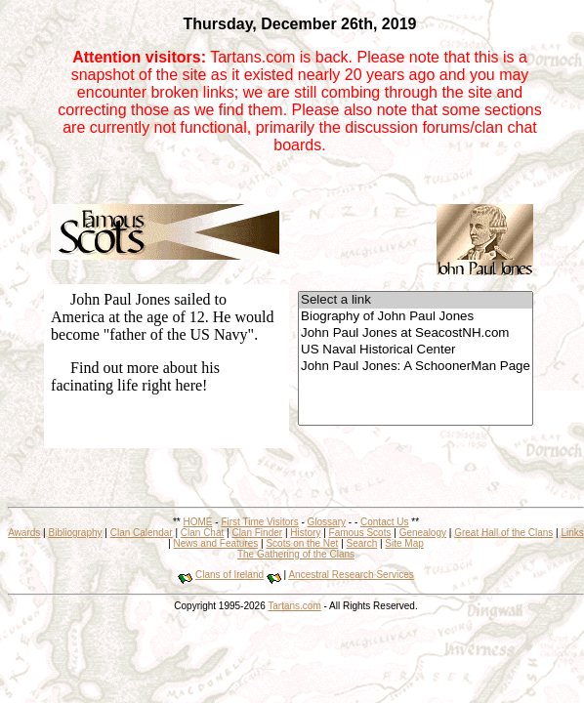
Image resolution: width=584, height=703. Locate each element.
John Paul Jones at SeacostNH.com (415, 333)
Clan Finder (256, 532)
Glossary (327, 522)
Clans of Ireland (229, 574)
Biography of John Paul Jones (415, 317)
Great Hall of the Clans (503, 532)
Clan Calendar (141, 532)
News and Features (216, 543)
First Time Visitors (259, 522)
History (305, 532)
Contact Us (384, 522)
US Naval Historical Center (415, 350)
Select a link (415, 300)
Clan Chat (202, 532)
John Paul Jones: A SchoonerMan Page (415, 366)
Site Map (404, 543)
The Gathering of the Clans (296, 554)
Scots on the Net (302, 543)
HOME (198, 522)
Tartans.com (294, 605)
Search (362, 543)
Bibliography (75, 532)
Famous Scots (360, 532)
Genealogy (422, 532)
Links (572, 532)
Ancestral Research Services (350, 574)
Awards (24, 532)
